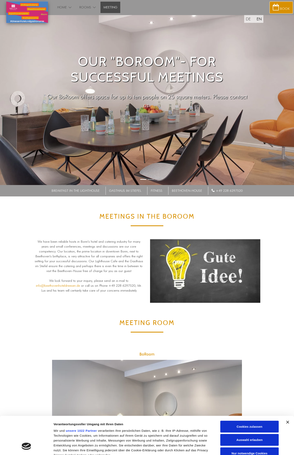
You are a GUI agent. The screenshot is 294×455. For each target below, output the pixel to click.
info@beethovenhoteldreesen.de (58, 286)
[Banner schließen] (287, 388)
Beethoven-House (187, 191)
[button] (70, 7)
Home (62, 7)
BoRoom (147, 354)
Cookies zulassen (249, 392)
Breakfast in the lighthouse (75, 191)
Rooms (85, 7)
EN (259, 19)
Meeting (110, 7)
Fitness (156, 191)
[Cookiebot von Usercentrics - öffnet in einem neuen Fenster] (26, 447)
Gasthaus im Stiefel (125, 191)
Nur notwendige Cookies (249, 419)
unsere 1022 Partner (81, 397)
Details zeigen (217, 447)
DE (248, 19)
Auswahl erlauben (249, 406)
